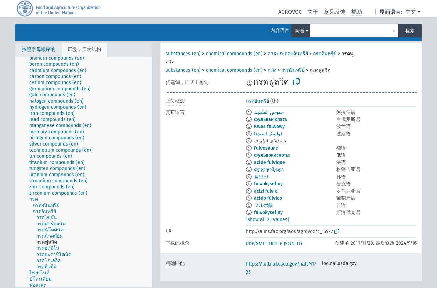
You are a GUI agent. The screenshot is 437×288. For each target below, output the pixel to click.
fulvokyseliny (268, 184)
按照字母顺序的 (38, 49)
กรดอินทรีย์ (324, 54)
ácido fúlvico (268, 198)
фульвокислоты (272, 155)
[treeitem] (59, 58)
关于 (312, 12)
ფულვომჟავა (269, 169)
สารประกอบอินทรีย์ (288, 54)
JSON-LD (293, 244)
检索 (410, 31)
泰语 (299, 31)
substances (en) (183, 54)
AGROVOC (290, 12)
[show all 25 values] (267, 220)
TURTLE (274, 244)
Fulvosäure (266, 148)
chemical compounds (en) (234, 54)
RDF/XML (255, 244)
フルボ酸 (263, 205)
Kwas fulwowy (269, 127)
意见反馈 (335, 12)
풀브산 (261, 177)
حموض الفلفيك (269, 112)
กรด (272, 70)
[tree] (83, 172)
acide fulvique (269, 162)
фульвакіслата (270, 119)
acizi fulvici (266, 191)
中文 (410, 12)
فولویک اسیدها (268, 134)
